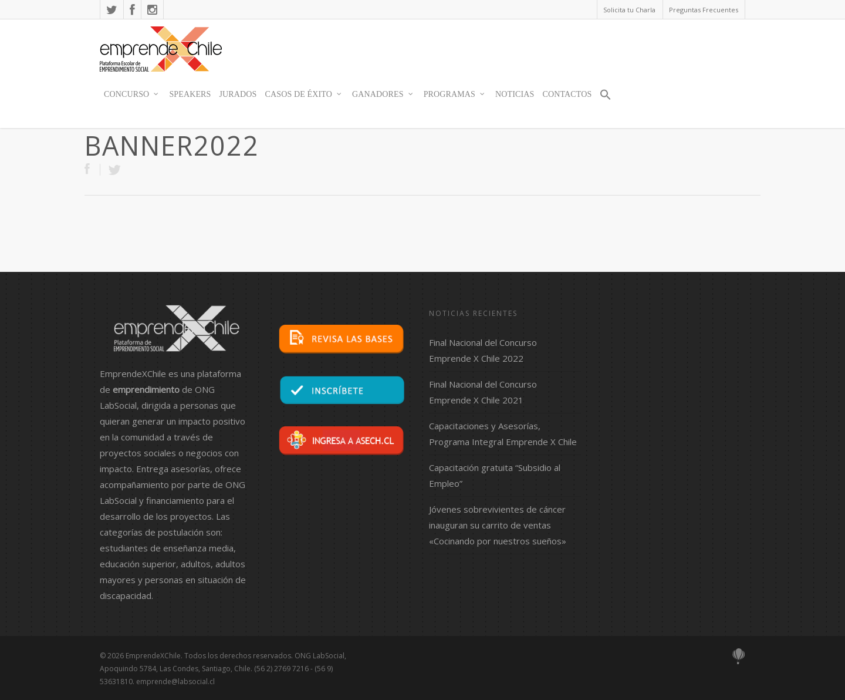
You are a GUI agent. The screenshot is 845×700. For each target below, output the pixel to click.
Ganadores (383, 94)
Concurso (132, 94)
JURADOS (238, 94)
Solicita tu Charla (629, 9)
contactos (567, 94)
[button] (605, 100)
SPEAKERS (190, 94)
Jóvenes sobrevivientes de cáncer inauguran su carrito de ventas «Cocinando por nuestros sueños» (497, 525)
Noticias (514, 94)
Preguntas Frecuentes (703, 9)
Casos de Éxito (304, 94)
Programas (455, 94)
